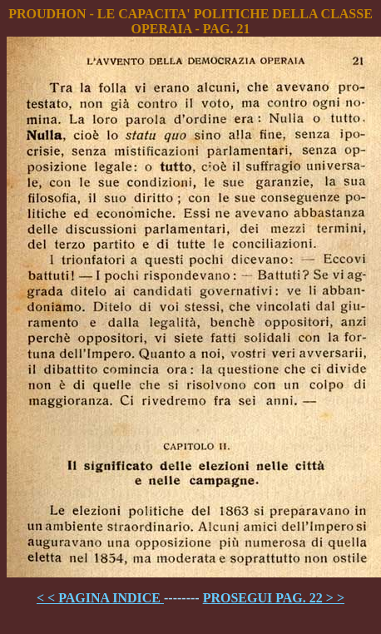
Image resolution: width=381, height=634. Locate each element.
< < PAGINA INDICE (100, 598)
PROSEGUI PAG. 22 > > (273, 598)
